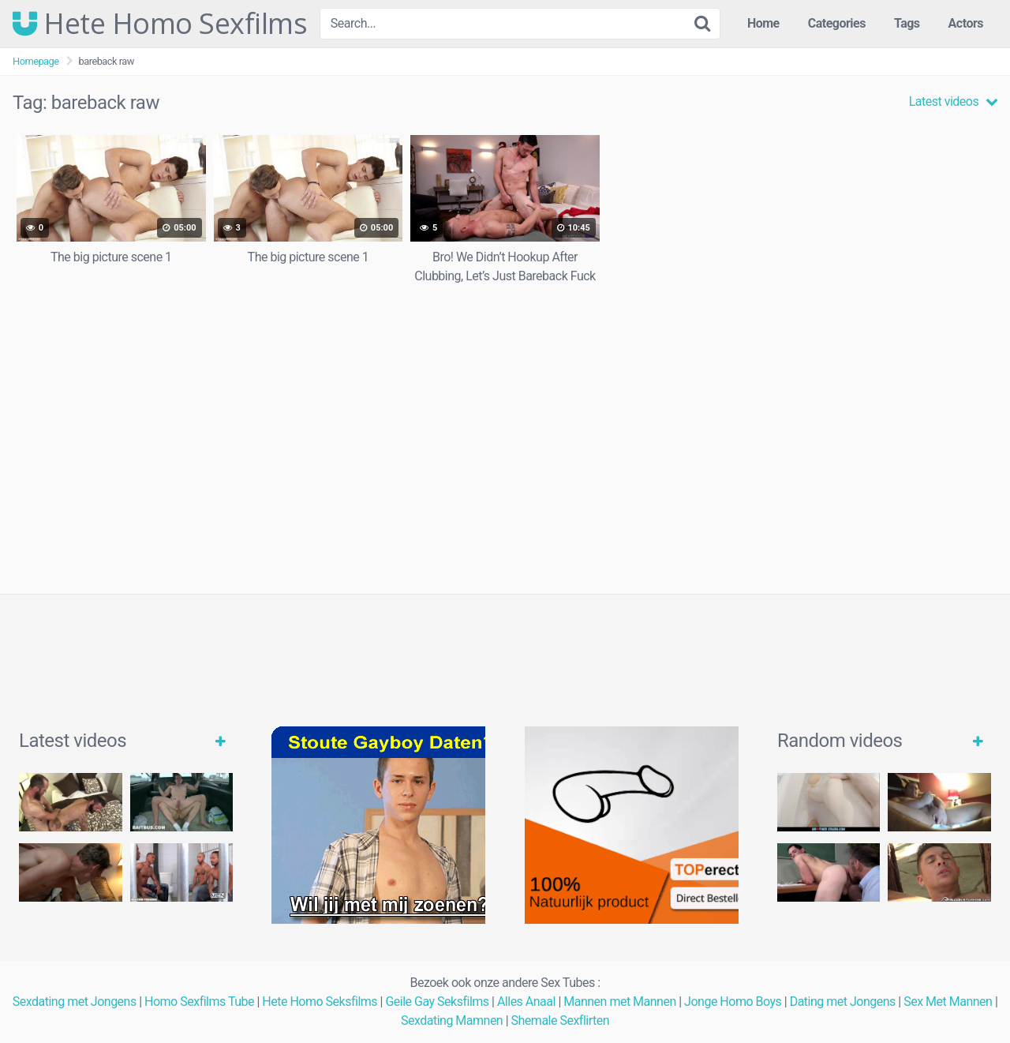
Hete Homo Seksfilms (319, 1001)
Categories (837, 23)
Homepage (36, 61)
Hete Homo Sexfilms (160, 23)
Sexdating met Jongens (75, 1001)
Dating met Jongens (843, 1001)
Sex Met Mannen (947, 1001)
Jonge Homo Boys (732, 1001)
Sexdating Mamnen (452, 1020)
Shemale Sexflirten (560, 1020)
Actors (965, 23)
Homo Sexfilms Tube (199, 1001)
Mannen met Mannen (619, 1001)
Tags (907, 23)
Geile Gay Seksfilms (436, 1001)
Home (763, 23)
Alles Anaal (526, 1001)
